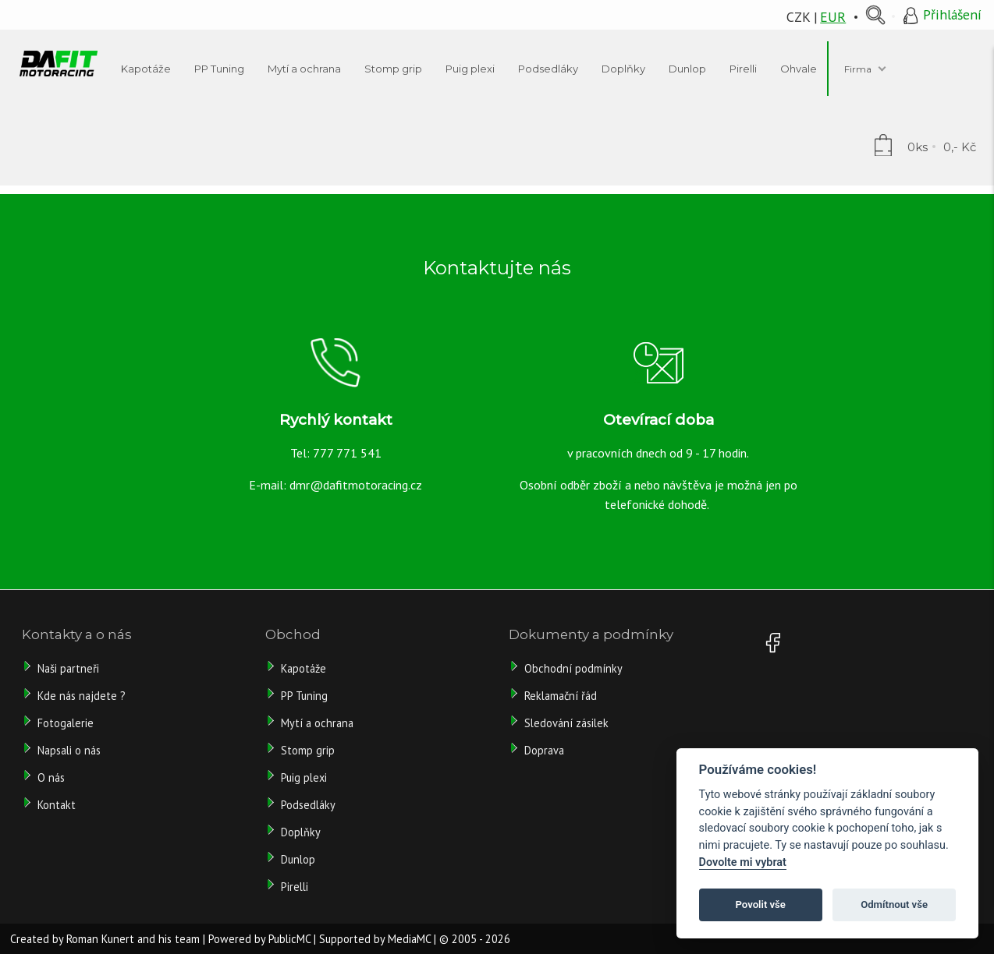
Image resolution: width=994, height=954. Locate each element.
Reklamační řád (560, 695)
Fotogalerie (65, 723)
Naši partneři (68, 668)
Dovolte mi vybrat (742, 862)
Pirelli (296, 886)
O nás (51, 777)
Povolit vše (761, 904)
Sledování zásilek (566, 723)
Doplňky (301, 832)
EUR (833, 17)
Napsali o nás (69, 750)
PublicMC (289, 938)
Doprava (544, 750)
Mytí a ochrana (317, 723)
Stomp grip (308, 750)
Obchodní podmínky (573, 668)
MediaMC (409, 938)
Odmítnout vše (894, 904)
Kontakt (56, 804)
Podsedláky (308, 804)
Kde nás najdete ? (81, 695)
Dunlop (298, 859)
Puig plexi (304, 777)
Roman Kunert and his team (133, 938)
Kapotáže (303, 668)
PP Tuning (304, 695)
